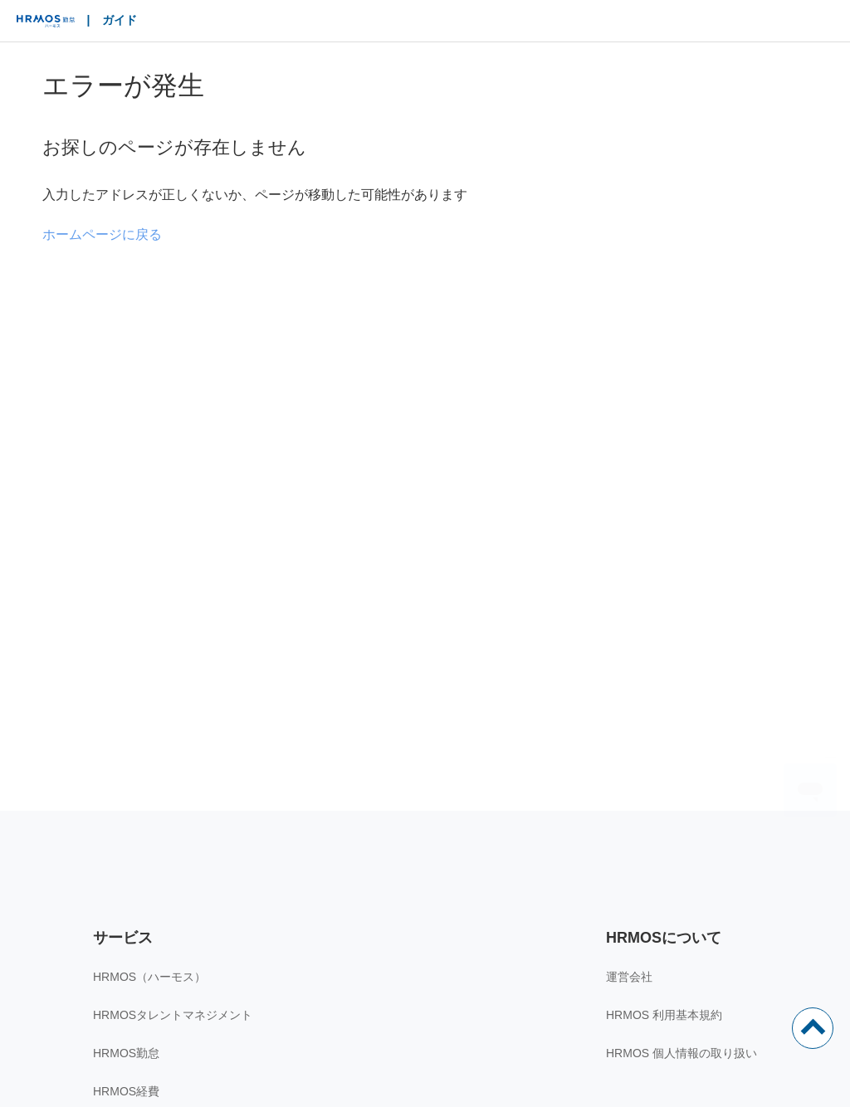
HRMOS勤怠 (126, 1053)
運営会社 (629, 976)
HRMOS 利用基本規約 (664, 1015)
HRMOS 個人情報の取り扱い (681, 1053)
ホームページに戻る (102, 234)
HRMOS (46, 25)
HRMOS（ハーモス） (149, 976)
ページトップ (812, 1028)
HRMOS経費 (126, 1091)
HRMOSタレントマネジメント (172, 1015)
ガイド (119, 20)
